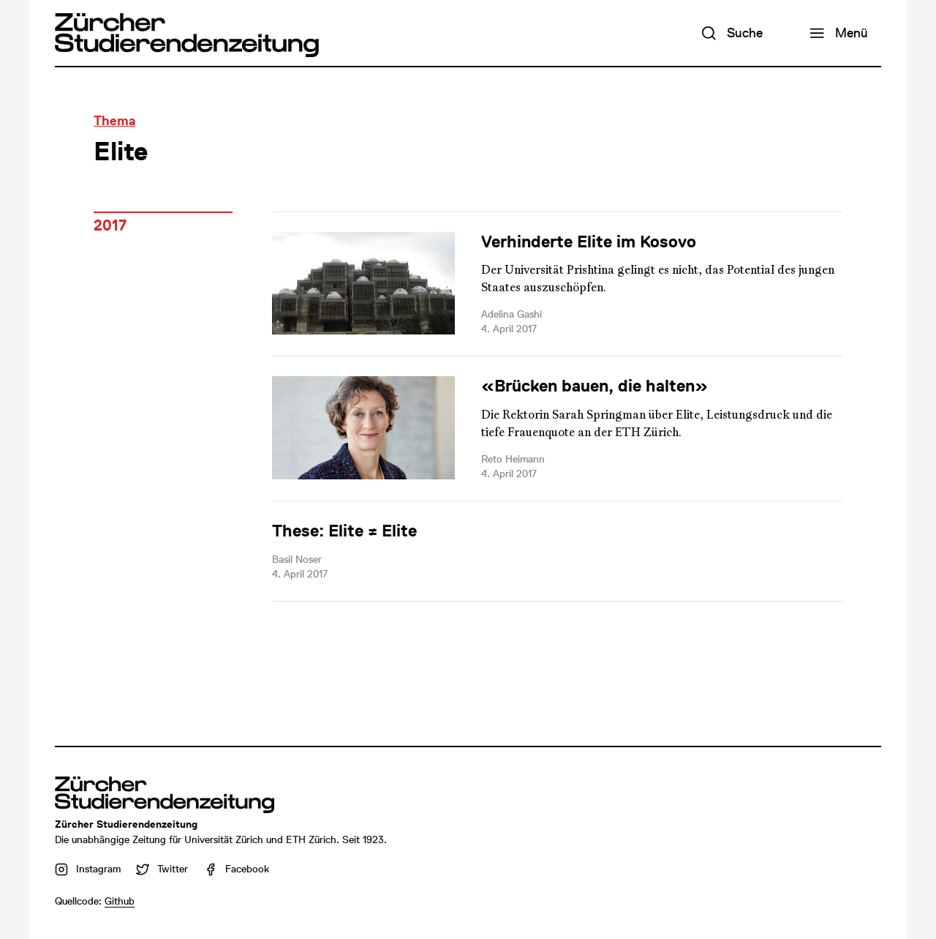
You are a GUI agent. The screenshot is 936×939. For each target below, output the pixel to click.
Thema (114, 121)
